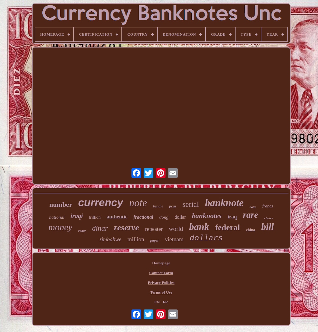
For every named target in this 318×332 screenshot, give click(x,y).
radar (82, 230)
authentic (117, 217)
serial (191, 204)
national (57, 217)
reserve (126, 227)
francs (267, 206)
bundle (158, 206)
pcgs (172, 206)
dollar (180, 217)
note (138, 202)
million (136, 239)
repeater (154, 229)
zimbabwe (110, 239)
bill (267, 226)
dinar (100, 228)
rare (250, 215)
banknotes (207, 216)
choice (268, 218)
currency (100, 202)
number (60, 204)
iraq (232, 217)
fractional (143, 217)
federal (227, 227)
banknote (224, 202)
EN (157, 302)
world (176, 228)
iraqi (77, 216)
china (250, 230)
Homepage (161, 263)
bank (199, 226)
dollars (206, 238)
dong (163, 217)
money (60, 227)
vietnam (174, 239)
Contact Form (161, 272)
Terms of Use (161, 292)
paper (154, 240)
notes (253, 207)
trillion (94, 217)
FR (165, 302)
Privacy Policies (161, 282)
